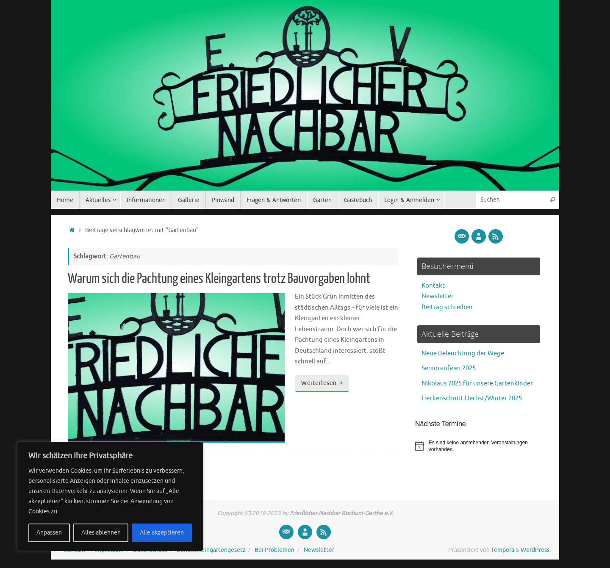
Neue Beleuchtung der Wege (462, 353)
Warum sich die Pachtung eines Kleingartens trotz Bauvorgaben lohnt (219, 278)
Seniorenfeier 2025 (448, 368)
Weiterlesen (323, 383)
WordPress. (536, 550)
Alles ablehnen (101, 532)
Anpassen (49, 532)
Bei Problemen (274, 550)
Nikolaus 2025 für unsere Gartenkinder (477, 384)
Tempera (502, 550)
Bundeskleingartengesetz (211, 550)
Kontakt (433, 286)
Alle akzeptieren (162, 532)
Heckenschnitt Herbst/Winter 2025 (471, 398)
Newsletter (437, 296)
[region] (110, 496)
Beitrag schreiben (447, 307)
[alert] (478, 446)
